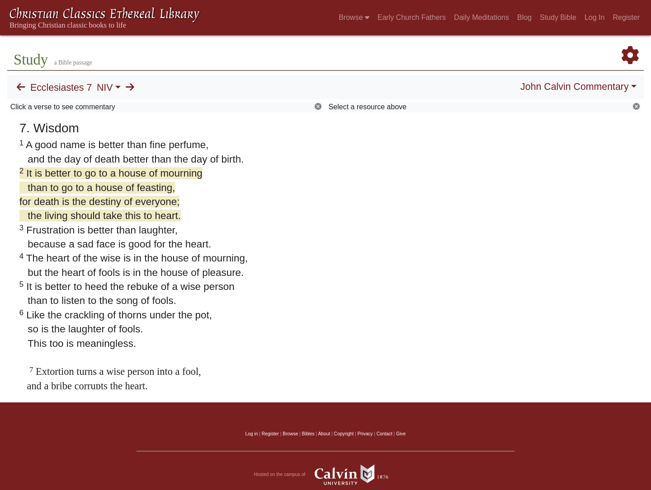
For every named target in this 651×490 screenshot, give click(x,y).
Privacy (365, 433)
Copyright (344, 433)
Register (626, 17)
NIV (105, 87)
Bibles (308, 433)
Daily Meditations (481, 17)
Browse (354, 17)
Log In (594, 17)
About (324, 433)
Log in (251, 433)
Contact (384, 433)
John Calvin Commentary (574, 86)
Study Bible (558, 17)
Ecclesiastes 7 (61, 87)
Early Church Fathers (411, 17)
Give (401, 433)
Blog (524, 17)
